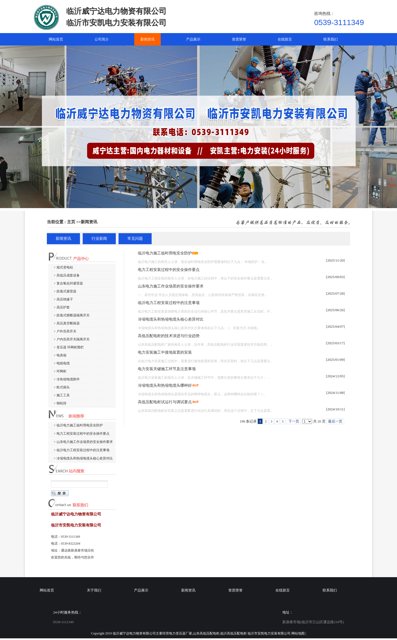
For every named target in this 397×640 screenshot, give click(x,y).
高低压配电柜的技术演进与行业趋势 (169, 336)
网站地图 (298, 633)
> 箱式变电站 (63, 267)
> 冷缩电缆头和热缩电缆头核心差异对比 (83, 458)
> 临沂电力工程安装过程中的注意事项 (81, 450)
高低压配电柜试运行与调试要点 (165, 402)
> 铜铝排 (60, 403)
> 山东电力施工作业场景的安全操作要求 (83, 442)
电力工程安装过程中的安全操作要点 (169, 270)
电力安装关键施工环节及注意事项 (167, 369)
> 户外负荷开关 (65, 331)
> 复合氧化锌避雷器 (68, 283)
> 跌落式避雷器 (65, 291)
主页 (71, 222)
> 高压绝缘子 (63, 299)
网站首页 (47, 590)
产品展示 (141, 590)
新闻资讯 (89, 222)
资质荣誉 (235, 590)
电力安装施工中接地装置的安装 (165, 352)
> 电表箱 (60, 355)
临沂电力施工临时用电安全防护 (165, 253)
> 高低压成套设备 (67, 275)
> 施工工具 (62, 395)
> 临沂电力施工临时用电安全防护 (78, 425)
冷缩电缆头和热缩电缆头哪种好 (165, 385)
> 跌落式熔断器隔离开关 (72, 315)
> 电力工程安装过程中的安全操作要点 (81, 433)
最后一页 (335, 421)
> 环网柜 (60, 371)
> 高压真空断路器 (67, 323)
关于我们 (94, 590)
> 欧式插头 (62, 387)
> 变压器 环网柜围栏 (69, 347)
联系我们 (330, 590)
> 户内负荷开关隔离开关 (72, 339)
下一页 (293, 421)
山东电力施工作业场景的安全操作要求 (170, 286)
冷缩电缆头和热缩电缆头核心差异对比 (170, 319)
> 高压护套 (62, 307)
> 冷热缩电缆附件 (67, 379)
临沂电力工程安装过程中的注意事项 (169, 303)
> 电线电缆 (62, 363)
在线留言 (282, 590)
